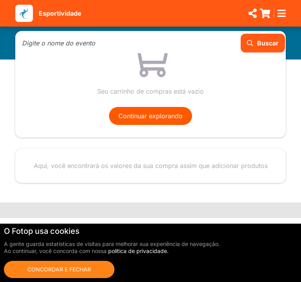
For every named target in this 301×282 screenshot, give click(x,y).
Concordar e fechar (59, 269)
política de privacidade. (138, 251)
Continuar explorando (150, 116)
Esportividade (60, 13)
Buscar (263, 43)
